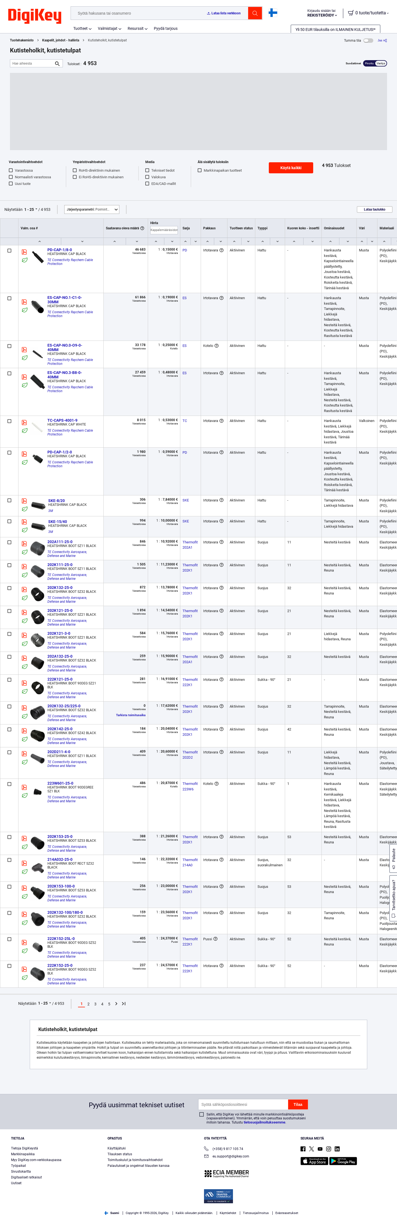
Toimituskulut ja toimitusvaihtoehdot (135, 1160)
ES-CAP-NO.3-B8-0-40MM (64, 374)
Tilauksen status (120, 1154)
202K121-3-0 (58, 633)
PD (185, 250)
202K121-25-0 (60, 610)
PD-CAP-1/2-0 (59, 452)
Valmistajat (107, 28)
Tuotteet (80, 28)
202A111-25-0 (60, 542)
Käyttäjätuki (117, 1148)
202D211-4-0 (58, 752)
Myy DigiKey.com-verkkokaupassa (36, 1160)
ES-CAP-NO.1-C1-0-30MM (64, 299)
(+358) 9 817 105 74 (223, 1149)
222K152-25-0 (60, 965)
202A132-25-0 (60, 656)
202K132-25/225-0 (64, 706)
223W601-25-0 (60, 783)
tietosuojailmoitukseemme (264, 1122)
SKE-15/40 (57, 521)
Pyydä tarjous (166, 28)
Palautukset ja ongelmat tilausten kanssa (139, 1166)
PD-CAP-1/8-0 (59, 250)
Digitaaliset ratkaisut (26, 1177)
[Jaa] (382, 40)
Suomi (111, 1213)
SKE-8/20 (56, 500)
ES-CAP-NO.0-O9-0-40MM (64, 347)
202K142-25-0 (60, 729)
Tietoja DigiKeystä (24, 1148)
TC (185, 421)
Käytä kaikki (291, 168)
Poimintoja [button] (89, 209)
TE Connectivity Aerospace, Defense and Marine (67, 554)
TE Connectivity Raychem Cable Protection (70, 262)
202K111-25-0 (60, 564)
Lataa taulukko (374, 209)
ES (185, 298)
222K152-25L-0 (61, 938)
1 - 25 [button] (29, 209)
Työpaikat (18, 1166)
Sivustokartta (21, 1171)
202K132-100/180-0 (65, 912)
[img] (34, 16)
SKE (186, 500)
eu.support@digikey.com (226, 1156)
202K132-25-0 (60, 587)
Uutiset (16, 1183)
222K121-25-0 (60, 679)
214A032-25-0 (60, 859)
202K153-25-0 (60, 836)
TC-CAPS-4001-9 (62, 420)
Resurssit (136, 28)
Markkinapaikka (23, 1154)
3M (50, 511)
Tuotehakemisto (22, 40)
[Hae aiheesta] (32, 63)
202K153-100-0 (61, 886)
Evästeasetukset (286, 1213)
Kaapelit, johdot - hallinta (60, 40)
